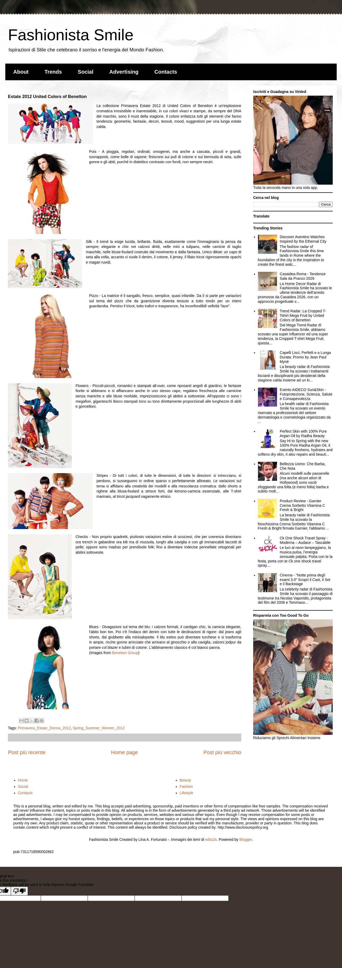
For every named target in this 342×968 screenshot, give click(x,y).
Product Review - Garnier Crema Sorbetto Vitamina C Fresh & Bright (302, 505)
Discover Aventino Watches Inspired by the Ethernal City (303, 239)
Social (85, 72)
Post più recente (27, 752)
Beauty (185, 780)
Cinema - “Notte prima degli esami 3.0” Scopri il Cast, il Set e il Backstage (305, 579)
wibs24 (211, 839)
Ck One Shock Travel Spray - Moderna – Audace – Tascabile (305, 540)
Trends (53, 72)
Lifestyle (186, 793)
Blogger (245, 839)
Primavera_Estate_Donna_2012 (44, 728)
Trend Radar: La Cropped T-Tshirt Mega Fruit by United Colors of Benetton (303, 315)
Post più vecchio (222, 752)
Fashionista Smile (71, 35)
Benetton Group (125, 653)
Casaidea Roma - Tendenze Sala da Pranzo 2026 (303, 276)
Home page (124, 752)
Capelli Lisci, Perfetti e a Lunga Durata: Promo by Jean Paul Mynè (305, 357)
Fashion (186, 786)
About (21, 72)
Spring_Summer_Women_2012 (99, 728)
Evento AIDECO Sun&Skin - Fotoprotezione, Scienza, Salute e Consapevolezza (306, 394)
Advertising (123, 72)
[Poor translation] (19, 891)
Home (23, 780)
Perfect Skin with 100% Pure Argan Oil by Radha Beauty (303, 433)
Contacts (165, 72)
